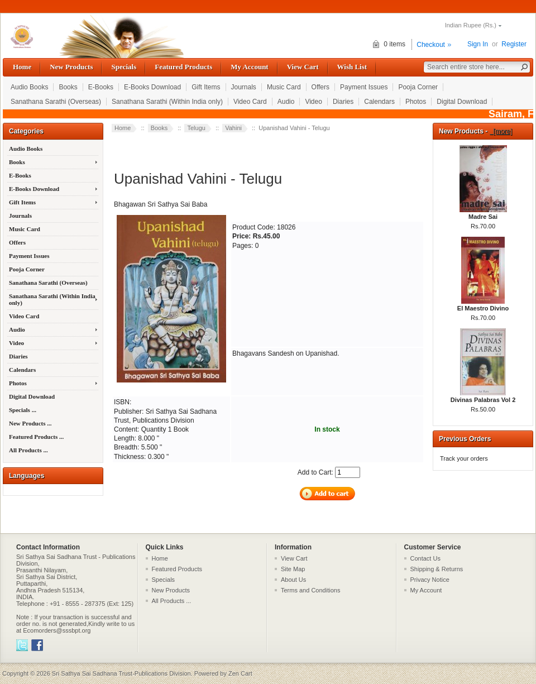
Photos (415, 102)
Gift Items (206, 87)
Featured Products (183, 67)
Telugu (196, 128)
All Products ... (28, 450)
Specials (123, 67)
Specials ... (22, 409)
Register (514, 44)
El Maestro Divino (483, 305)
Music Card (284, 87)
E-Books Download (152, 87)
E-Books (100, 87)
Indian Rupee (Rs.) (470, 25)
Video (313, 102)
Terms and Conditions (310, 590)
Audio (286, 102)
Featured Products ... (36, 436)
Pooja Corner (418, 87)
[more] (501, 131)
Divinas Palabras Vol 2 (483, 396)
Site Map (293, 569)
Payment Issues (363, 87)
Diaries (343, 102)
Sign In (477, 44)
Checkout (431, 45)
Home (22, 67)
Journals (243, 87)
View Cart (303, 67)
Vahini (233, 128)
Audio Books (29, 87)
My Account (249, 67)
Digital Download (462, 102)
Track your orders (464, 458)
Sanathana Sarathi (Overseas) (56, 102)
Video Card (250, 102)
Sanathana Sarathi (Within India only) (167, 102)
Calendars (379, 102)
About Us (293, 579)
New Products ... (30, 423)
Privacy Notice (429, 579)
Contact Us (425, 558)
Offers (320, 87)
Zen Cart (240, 673)
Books (68, 87)
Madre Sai (483, 213)
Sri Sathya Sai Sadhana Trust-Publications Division (121, 673)
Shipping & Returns (436, 569)
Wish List (352, 67)
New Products (71, 67)
